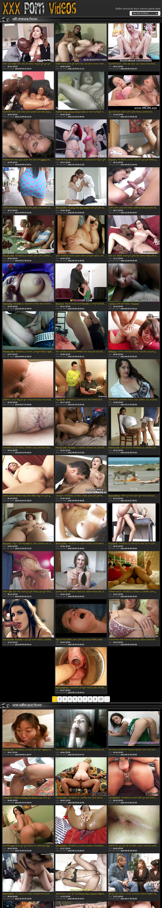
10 (100, 699)
